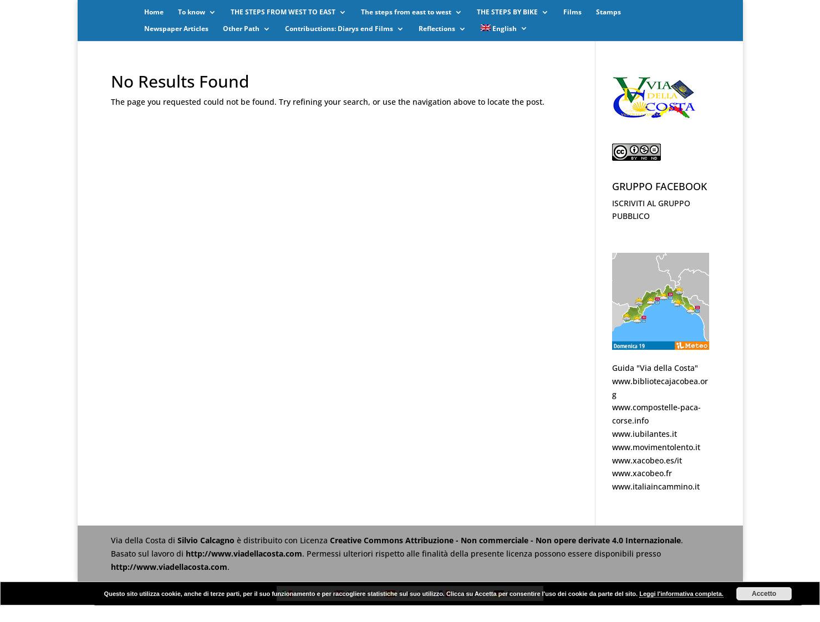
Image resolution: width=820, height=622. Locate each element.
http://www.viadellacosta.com (244, 553)
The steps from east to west (406, 12)
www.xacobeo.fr (642, 473)
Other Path (241, 29)
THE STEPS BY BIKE (507, 12)
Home (154, 12)
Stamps (608, 12)
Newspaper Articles (176, 29)
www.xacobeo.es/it (647, 460)
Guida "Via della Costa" (655, 368)
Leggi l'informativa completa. (681, 593)
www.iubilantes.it (644, 434)
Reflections (437, 29)
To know (191, 12)
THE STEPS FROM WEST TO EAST (283, 12)
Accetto (764, 594)
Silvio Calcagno (207, 540)
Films (572, 12)
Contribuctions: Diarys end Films (339, 29)
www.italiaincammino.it (656, 486)
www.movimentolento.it (656, 447)
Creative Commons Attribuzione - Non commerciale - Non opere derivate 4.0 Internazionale (505, 540)
